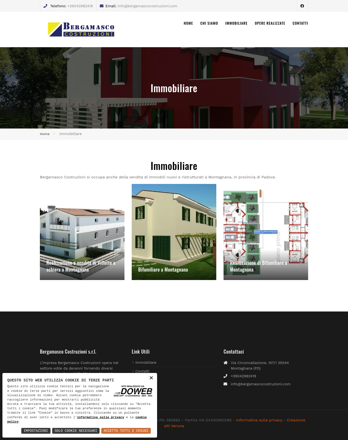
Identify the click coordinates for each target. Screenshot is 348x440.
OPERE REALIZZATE (270, 23)
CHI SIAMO (209, 23)
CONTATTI (300, 23)
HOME (188, 23)
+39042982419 (80, 6)
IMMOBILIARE (236, 23)
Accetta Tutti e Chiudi (126, 430)
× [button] (151, 378)
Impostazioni (36, 430)
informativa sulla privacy (100, 417)
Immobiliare (145, 362)
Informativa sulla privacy (259, 420)
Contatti (142, 371)
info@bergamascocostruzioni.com (147, 6)
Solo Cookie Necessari (76, 430)
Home (45, 134)
